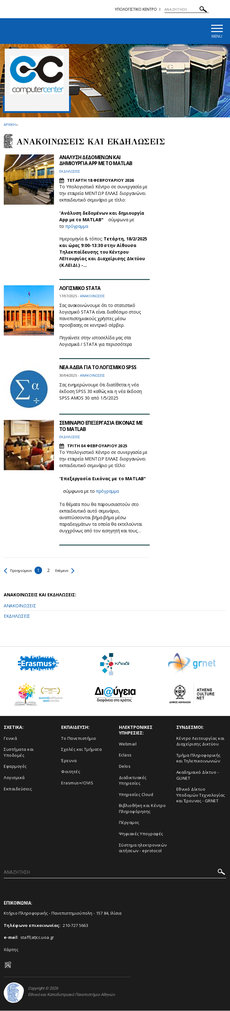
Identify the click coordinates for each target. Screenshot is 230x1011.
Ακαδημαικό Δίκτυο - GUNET (197, 775)
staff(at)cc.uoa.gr (37, 938)
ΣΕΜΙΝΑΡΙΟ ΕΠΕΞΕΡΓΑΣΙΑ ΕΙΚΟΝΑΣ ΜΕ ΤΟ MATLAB (102, 426)
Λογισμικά (14, 778)
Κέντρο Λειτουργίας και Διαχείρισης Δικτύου (200, 741)
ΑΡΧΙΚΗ (9, 124)
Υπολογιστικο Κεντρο (136, 9)
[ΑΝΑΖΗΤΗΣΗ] (186, 9)
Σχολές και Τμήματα (81, 750)
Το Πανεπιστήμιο (78, 738)
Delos (125, 766)
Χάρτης (11, 950)
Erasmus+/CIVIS (77, 783)
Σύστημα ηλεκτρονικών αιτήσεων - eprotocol (143, 848)
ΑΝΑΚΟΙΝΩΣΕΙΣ (20, 606)
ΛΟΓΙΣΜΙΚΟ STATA (80, 288)
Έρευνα (69, 761)
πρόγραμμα (76, 227)
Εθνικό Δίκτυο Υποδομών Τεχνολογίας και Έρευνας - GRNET (200, 795)
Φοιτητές (70, 772)
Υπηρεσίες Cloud (136, 795)
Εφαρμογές (15, 767)
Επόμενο (73, 571)
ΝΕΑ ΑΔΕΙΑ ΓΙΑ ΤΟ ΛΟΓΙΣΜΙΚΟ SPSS (99, 367)
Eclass (125, 755)
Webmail (128, 744)
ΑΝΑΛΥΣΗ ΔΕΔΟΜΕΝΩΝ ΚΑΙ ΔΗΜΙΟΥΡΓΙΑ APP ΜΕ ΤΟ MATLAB (97, 160)
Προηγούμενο (21, 571)
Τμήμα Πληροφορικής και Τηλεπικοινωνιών (198, 758)
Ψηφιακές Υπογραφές (141, 834)
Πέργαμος (129, 823)
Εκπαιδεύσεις (18, 789)
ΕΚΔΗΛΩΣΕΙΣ (17, 616)
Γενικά (10, 738)
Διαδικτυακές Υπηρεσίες (133, 781)
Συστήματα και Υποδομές (19, 753)
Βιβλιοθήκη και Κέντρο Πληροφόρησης (142, 809)
